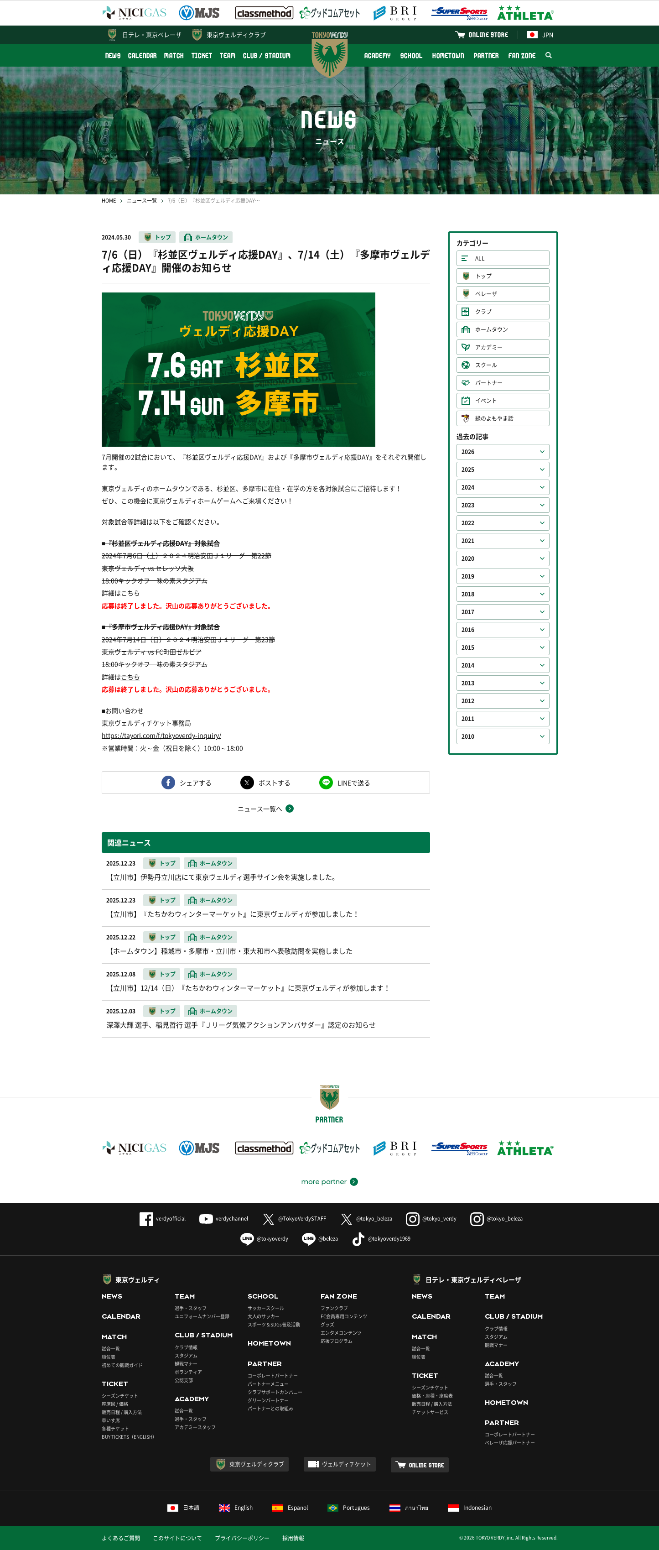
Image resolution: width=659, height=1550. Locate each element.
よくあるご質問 (121, 1538)
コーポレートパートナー (273, 1375)
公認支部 (184, 1380)
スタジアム (186, 1355)
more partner (324, 1182)
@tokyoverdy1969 (381, 1238)
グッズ (327, 1324)
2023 (468, 505)
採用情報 (293, 1538)
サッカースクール (266, 1308)
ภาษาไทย (408, 1507)
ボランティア (188, 1371)
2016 (468, 630)
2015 (468, 647)
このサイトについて (177, 1538)
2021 (468, 541)
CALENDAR (142, 55)
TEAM (228, 55)
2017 (468, 612)
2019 (468, 576)
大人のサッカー (264, 1316)
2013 (468, 683)
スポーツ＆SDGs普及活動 (274, 1324)
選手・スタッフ (191, 1308)
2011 (468, 719)
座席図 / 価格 (115, 1403)
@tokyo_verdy (431, 1218)
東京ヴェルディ (137, 1279)
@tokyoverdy (264, 1238)
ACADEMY (377, 55)
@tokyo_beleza (366, 1218)
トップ (163, 237)
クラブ (483, 312)
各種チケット (115, 1428)
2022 (468, 523)
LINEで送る (353, 782)
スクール (486, 365)
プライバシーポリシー (242, 1538)
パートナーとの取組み (270, 1408)
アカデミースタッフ (195, 1427)
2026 (468, 452)
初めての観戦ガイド (122, 1365)
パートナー (489, 383)
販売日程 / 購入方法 (122, 1412)
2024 (468, 487)
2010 (468, 736)
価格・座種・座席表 (432, 1395)
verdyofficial (163, 1218)
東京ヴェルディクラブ (236, 34)
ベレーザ (486, 294)
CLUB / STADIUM (267, 55)
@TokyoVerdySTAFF (294, 1218)
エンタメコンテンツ (341, 1332)
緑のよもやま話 (494, 418)
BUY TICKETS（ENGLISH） (129, 1436)
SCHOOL (411, 55)
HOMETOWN (448, 55)
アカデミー (489, 347)
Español (290, 1507)
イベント (486, 401)
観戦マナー (186, 1363)
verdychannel (223, 1218)
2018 (468, 594)
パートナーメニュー (268, 1383)
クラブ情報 (186, 1347)
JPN (540, 34)
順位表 (108, 1356)
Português (348, 1507)
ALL (480, 258)
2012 (468, 701)
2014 (468, 665)
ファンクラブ (334, 1308)
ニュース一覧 (142, 200)
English (236, 1507)
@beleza (320, 1238)
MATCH (174, 55)
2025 (468, 469)
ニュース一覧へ (260, 808)
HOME (109, 200)
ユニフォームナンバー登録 (202, 1316)
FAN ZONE (522, 55)
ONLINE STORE (488, 34)
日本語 (183, 1507)
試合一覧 (111, 1348)
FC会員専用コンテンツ (344, 1316)
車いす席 (111, 1420)
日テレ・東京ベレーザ (152, 34)
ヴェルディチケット (346, 1464)
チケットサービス (430, 1412)
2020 (468, 558)
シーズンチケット (120, 1395)
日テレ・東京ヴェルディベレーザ (473, 1279)
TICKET (202, 55)
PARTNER (486, 55)
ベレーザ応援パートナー (510, 1442)
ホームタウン (211, 237)
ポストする (275, 782)
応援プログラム (337, 1340)
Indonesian (470, 1507)
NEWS (113, 55)
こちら (130, 676)
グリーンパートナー (268, 1400)
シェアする (196, 782)
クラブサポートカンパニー (275, 1391)
